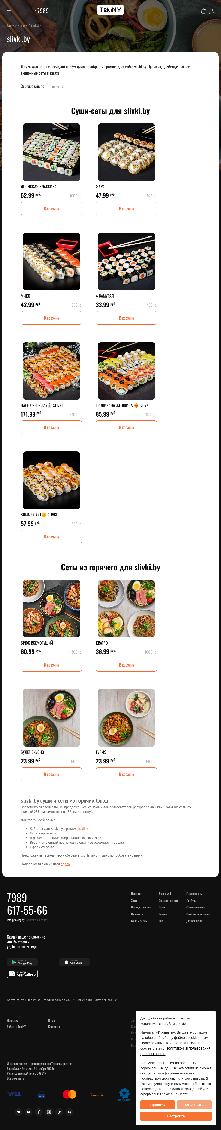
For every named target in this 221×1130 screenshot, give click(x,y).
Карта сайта (15, 1000)
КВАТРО (102, 643)
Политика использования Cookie (50, 1000)
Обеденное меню (195, 907)
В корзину (51, 208)
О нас (51, 1020)
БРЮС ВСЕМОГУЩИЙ (37, 643)
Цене (58, 86)
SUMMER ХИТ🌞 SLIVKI (39, 515)
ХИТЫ (134, 900)
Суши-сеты (137, 914)
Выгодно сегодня (141, 907)
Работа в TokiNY (16, 1026)
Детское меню (194, 920)
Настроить (176, 1116)
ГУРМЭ (101, 752)
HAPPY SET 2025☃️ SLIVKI (42, 405)
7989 (43, 10)
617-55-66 (27, 910)
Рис (161, 920)
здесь (65, 863)
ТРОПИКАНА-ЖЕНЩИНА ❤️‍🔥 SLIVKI (122, 405)
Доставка (12, 1020)
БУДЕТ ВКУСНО (32, 752)
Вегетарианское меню (198, 914)
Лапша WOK (165, 893)
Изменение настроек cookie (96, 1000)
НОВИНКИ (136, 893)
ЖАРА (100, 186)
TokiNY (83, 828)
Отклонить (194, 1105)
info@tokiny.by (15, 919)
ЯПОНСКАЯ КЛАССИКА (39, 186)
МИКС (25, 296)
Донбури (191, 900)
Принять (157, 1105)
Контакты (54, 1026)
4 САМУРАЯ (105, 296)
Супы (162, 907)
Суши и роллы (139, 920)
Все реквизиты (16, 1078)
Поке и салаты (194, 893)
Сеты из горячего (169, 900)
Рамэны (163, 914)
